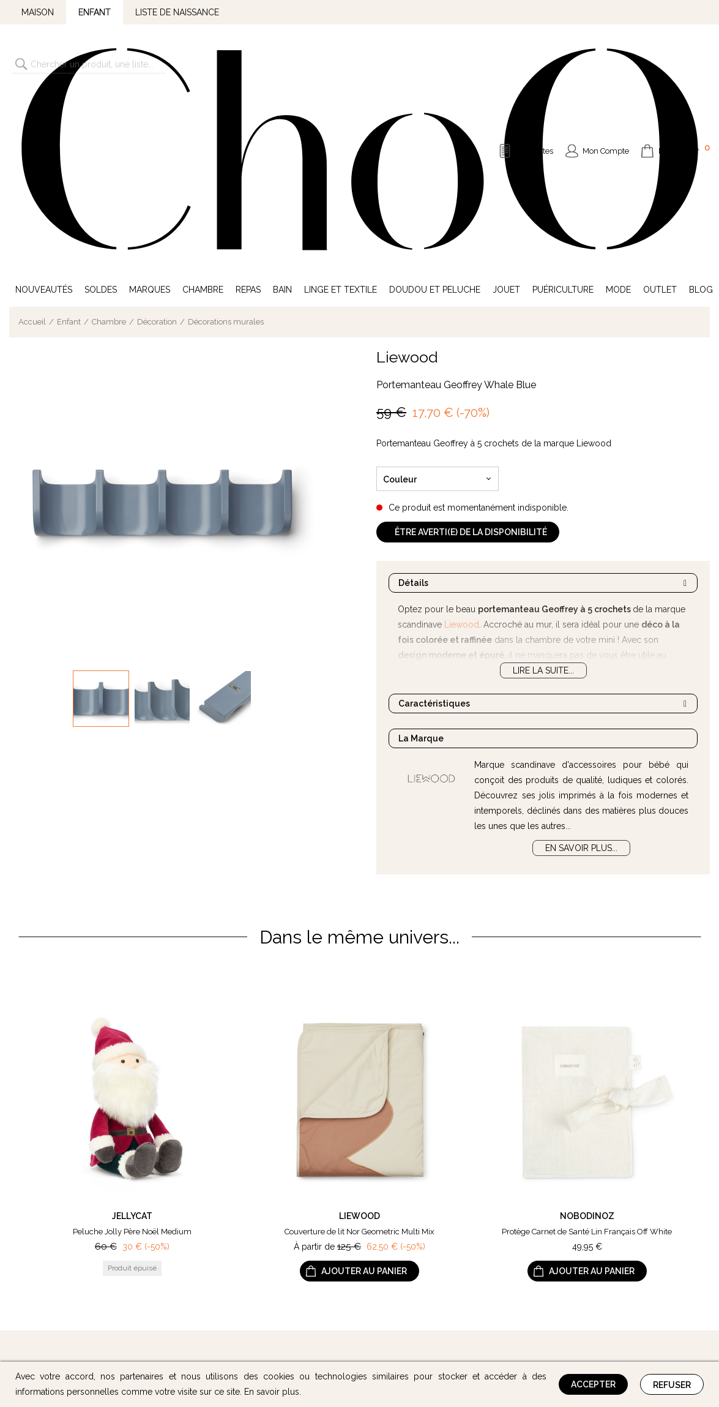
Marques (149, 103)
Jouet (506, 103)
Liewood (407, 170)
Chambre (202, 103)
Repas (248, 103)
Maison (37, 12)
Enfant (94, 12)
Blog (701, 103)
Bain (282, 103)
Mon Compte (606, 57)
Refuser (672, 1385)
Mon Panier (684, 56)
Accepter (593, 1384)
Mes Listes (534, 57)
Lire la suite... (543, 484)
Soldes (100, 103)
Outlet (660, 103)
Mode (618, 103)
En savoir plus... (581, 661)
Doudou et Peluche (434, 103)
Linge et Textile (340, 103)
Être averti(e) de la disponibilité (471, 345)
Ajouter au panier (364, 1085)
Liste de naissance (177, 12)
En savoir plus (271, 1392)
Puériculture (563, 103)
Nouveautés (43, 103)
